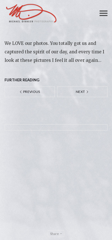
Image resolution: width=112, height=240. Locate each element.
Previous (29, 92)
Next (82, 92)
